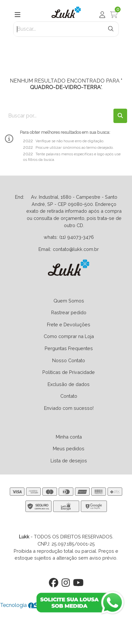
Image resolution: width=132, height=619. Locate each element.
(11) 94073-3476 (76, 237)
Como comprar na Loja (69, 336)
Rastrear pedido (68, 312)
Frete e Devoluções (68, 324)
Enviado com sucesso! (69, 408)
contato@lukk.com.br (76, 249)
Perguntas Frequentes (69, 348)
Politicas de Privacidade (68, 372)
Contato (68, 396)
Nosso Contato (68, 360)
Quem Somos (68, 300)
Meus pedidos (68, 448)
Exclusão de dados (69, 384)
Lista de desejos (69, 460)
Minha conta (69, 437)
